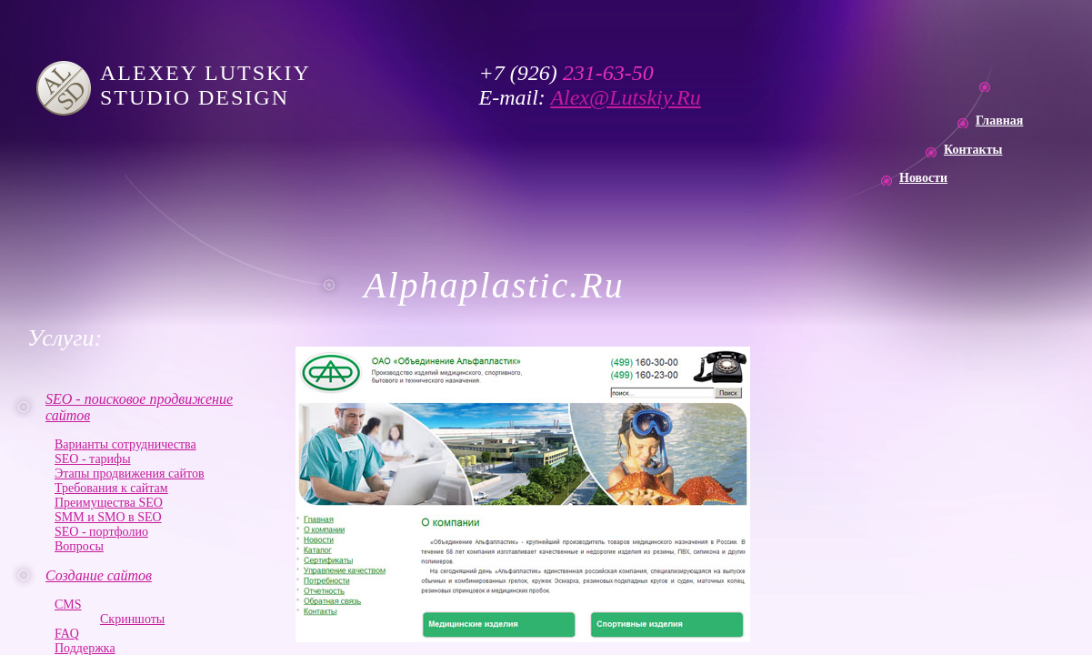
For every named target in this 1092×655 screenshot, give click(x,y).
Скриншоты (132, 619)
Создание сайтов (98, 575)
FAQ (67, 633)
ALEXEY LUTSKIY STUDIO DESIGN (209, 85)
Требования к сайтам (111, 488)
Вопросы (79, 546)
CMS (68, 604)
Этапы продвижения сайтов (130, 473)
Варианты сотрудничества (125, 444)
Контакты (973, 149)
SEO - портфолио (101, 532)
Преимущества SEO (109, 502)
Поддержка (85, 648)
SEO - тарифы (93, 459)
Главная (999, 120)
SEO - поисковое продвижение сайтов (139, 407)
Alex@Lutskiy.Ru (625, 97)
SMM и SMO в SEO (108, 517)
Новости (923, 178)
